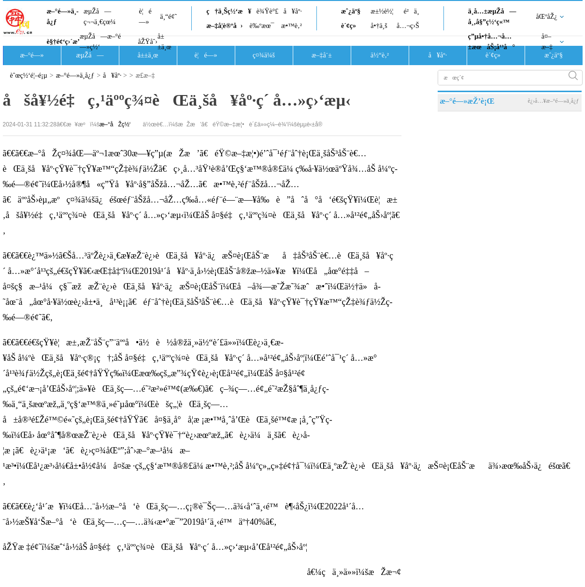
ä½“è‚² (380, 55)
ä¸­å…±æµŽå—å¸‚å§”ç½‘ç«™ (492, 17)
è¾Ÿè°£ (268, 11)
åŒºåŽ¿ (546, 16)
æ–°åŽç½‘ (115, 124)
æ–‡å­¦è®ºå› (224, 25)
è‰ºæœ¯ (262, 25)
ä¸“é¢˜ (168, 16)
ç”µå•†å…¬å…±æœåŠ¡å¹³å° (491, 42)
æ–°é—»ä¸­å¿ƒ (63, 17)
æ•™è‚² (291, 25)
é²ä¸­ (411, 11)
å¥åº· (293, 11)
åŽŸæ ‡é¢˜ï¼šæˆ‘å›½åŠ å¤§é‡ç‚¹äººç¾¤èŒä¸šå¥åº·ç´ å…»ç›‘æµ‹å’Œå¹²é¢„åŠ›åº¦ (155, 547)
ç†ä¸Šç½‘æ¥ (228, 11)
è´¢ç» (351, 25)
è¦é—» (145, 17)
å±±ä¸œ (164, 42)
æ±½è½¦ (382, 11)
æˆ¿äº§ (350, 11)
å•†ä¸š (379, 25)
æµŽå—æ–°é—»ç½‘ (100, 42)
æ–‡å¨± (322, 55)
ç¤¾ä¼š (264, 55)
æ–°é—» (31, 55)
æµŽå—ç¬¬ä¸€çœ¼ (100, 17)
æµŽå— (89, 55)
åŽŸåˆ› (147, 41)
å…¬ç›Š (408, 25)
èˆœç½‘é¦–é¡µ (28, 75)
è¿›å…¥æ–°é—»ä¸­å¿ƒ (553, 100)
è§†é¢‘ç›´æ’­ (63, 41)
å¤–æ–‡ (547, 42)
